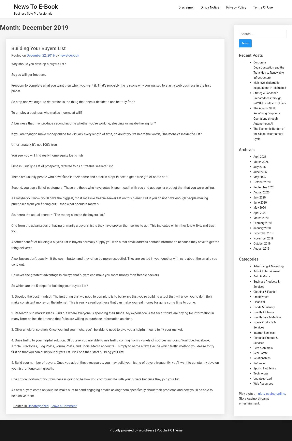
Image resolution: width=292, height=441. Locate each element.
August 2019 (261, 248)
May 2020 (259, 207)
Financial (259, 302)
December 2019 (263, 233)
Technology (260, 373)
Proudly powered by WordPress (132, 430)
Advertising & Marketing (268, 266)
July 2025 (259, 166)
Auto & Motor (261, 276)
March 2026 (260, 161)
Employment (261, 296)
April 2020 (259, 213)
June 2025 (260, 172)
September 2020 (263, 187)
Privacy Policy (236, 7)
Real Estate (260, 353)
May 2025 (259, 177)
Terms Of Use (263, 7)
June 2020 (260, 202)
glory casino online (271, 394)
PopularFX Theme (169, 430)
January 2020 (262, 228)
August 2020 (261, 192)
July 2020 (259, 197)
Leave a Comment (64, 406)
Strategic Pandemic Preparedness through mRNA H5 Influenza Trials (269, 98)
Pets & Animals (263, 348)
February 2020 (262, 223)
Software (259, 363)
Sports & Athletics (264, 368)
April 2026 (259, 156)
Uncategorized (38, 406)
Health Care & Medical (267, 317)
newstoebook (69, 55)
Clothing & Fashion (265, 291)
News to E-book (36, 6)
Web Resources (263, 383)
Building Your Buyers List (38, 48)
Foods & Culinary (264, 307)
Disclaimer (186, 7)
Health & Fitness (263, 312)
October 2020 (262, 182)
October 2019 (262, 243)
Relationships (262, 358)
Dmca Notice (210, 7)
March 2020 (260, 218)
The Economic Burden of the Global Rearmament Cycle (268, 134)
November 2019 (263, 238)
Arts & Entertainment (266, 271)
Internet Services (264, 332)
